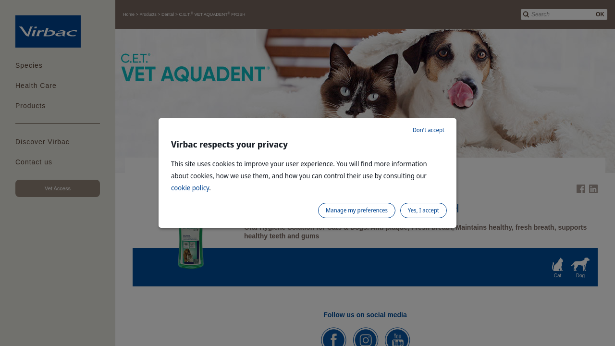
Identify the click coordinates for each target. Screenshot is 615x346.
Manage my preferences (357, 210)
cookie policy (190, 187)
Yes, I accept (423, 210)
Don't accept (428, 130)
